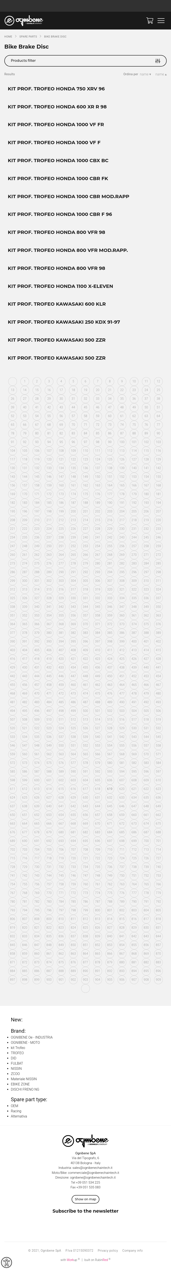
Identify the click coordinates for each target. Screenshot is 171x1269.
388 (146, 632)
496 (36, 711)
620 (122, 789)
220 (158, 520)
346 (109, 606)
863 (73, 953)
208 (12, 520)
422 (85, 659)
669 (85, 823)
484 (49, 702)
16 (49, 390)
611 (12, 789)
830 (146, 927)
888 (61, 971)
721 (85, 858)
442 (12, 676)
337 (158, 598)
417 (24, 659)
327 (36, 598)
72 (97, 424)
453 (146, 676)
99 (110, 442)
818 (158, 919)
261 (24, 554)
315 (49, 589)
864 (85, 953)
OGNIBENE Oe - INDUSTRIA (32, 1037)
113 (122, 450)
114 (134, 450)
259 (158, 546)
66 (24, 424)
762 (109, 884)
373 (122, 624)
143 (12, 476)
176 (97, 494)
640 (49, 806)
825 (85, 927)
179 (134, 494)
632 (109, 797)
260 (12, 554)
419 (49, 659)
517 (134, 719)
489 (109, 702)
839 (97, 936)
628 (61, 797)
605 (97, 780)
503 (122, 711)
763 (122, 884)
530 (134, 728)
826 (97, 927)
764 (134, 884)
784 (61, 901)
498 (61, 711)
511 (61, 719)
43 (61, 407)
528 (109, 728)
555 (122, 745)
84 (85, 433)
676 (12, 832)
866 (109, 953)
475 (97, 693)
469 (24, 693)
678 (36, 832)
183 (24, 502)
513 (85, 719)
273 (12, 563)
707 (73, 849)
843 (146, 936)
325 (12, 598)
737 (122, 867)
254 (97, 546)
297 (146, 572)
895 (146, 971)
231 (134, 528)
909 (158, 979)
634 (134, 797)
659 (122, 815)
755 (24, 884)
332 (97, 598)
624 (12, 797)
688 (158, 832)
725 (134, 858)
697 (109, 841)
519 (158, 719)
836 (61, 936)
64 (158, 416)
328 (49, 598)
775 (109, 893)
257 (134, 546)
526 (85, 728)
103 (158, 442)
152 (122, 476)
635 (146, 797)
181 (158, 494)
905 (109, 979)
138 (109, 468)
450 (109, 676)
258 (146, 546)
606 (109, 780)
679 (49, 832)
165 (122, 485)
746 (73, 875)
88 (134, 433)
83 (73, 433)
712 (134, 849)
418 (36, 659)
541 (109, 737)
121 (61, 459)
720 (73, 858)
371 (97, 624)
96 (73, 442)
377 (12, 632)
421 (73, 659)
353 (36, 615)
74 (122, 424)
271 (146, 554)
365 (24, 624)
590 (73, 771)
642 (73, 806)
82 (61, 433)
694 (73, 841)
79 (24, 433)
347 (122, 606)
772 (73, 893)
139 (122, 468)
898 (24, 979)
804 (146, 910)
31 (73, 398)
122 (73, 459)
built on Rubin (97, 1260)
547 (24, 745)
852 (97, 945)
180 (146, 494)
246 (158, 537)
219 (146, 520)
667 (61, 823)
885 (24, 971)
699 (134, 841)
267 (97, 554)
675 (158, 823)
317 (73, 589)
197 (36, 511)
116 (158, 450)
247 (12, 546)
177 (109, 494)
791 (146, 901)
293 (97, 572)
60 (110, 416)
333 (109, 598)
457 (36, 685)
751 (134, 875)
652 (36, 815)
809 (49, 919)
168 (158, 485)
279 (85, 563)
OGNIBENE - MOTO (25, 1043)
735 (97, 867)
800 (97, 910)
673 (134, 823)
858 (12, 953)
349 (146, 606)
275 (36, 563)
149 (85, 476)
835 (49, 936)
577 (73, 763)
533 (12, 737)
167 (146, 485)
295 (122, 572)
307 (109, 580)
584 (158, 763)
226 (73, 528)
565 (85, 754)
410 (97, 650)
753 (158, 875)
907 (134, 979)
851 (85, 945)
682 (85, 832)
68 (49, 424)
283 (134, 563)
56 (61, 416)
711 (122, 849)
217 (122, 520)
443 (24, 676)
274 (24, 563)
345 (97, 606)
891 (97, 971)
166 (134, 485)
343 (73, 606)
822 (49, 927)
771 (61, 893)
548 (36, 745)
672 (122, 823)
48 (122, 407)
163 (97, 485)
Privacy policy (108, 1250)
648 (146, 806)
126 (122, 459)
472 (61, 693)
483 (36, 702)
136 (85, 468)
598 (12, 780)
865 (97, 953)
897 (12, 979)
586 (24, 771)
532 (158, 728)
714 (158, 849)
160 (61, 485)
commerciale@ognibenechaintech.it (93, 1173)
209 (24, 520)
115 (146, 450)
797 (61, 910)
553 (97, 745)
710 (109, 849)
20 (97, 390)
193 (146, 502)
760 (85, 884)
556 (134, 745)
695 (85, 841)
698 (122, 841)
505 (146, 711)
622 (146, 789)
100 (122, 442)
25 (158, 390)
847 (36, 945)
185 (49, 502)
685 (122, 832)
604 (85, 780)
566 (97, 754)
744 (49, 875)
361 (134, 615)
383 (85, 632)
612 (24, 789)
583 (146, 763)
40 (24, 407)
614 (49, 789)
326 (24, 598)
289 (49, 572)
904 (97, 979)
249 (36, 546)
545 (158, 737)
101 (134, 442)
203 (109, 511)
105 (24, 450)
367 (49, 624)
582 (134, 763)
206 (146, 511)
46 (97, 407)
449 (97, 676)
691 (36, 841)
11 (146, 381)
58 (85, 416)
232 (146, 528)
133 (49, 468)
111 (97, 450)
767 (12, 893)
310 (146, 580)
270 (134, 554)
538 (73, 737)
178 (122, 494)
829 (134, 927)
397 (97, 641)
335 (134, 598)
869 (146, 953)
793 (12, 910)
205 (134, 511)
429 (12, 667)
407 (61, 650)
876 (73, 962)
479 (146, 693)
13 (12, 390)
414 (146, 650)
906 (122, 979)
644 (97, 806)
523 (49, 728)
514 (97, 719)
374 (134, 624)
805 (158, 910)
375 (146, 624)
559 (12, 754)
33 (97, 398)
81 (49, 433)
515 (109, 719)
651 (24, 815)
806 (12, 919)
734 (85, 867)
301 (36, 580)
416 (12, 659)
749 (109, 875)
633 (122, 797)
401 (146, 641)
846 (24, 945)
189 (97, 502)
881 (134, 962)
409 (85, 650)
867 (122, 953)
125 (109, 459)
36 (134, 398)
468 (12, 693)
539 (85, 737)
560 (24, 754)
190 (109, 502)
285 (158, 563)
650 (12, 815)
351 (12, 615)
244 (134, 537)
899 (36, 979)
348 (134, 606)
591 (85, 771)
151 (109, 476)
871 (12, 962)
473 (73, 693)
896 (158, 971)
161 (73, 485)
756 (36, 884)
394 (61, 641)
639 (36, 806)
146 (49, 476)
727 (158, 858)
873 (36, 962)
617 (85, 789)
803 (134, 910)
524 (61, 728)
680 (61, 832)
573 (24, 763)
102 (146, 442)
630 (85, 797)
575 (49, 763)
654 (61, 815)
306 (97, 580)
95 (61, 442)
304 (73, 580)
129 (158, 459)
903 (85, 979)
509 (36, 719)
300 (24, 580)
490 (122, 702)
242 (109, 537)
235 (24, 537)
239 (73, 537)
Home (8, 36)
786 (85, 901)
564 (73, 754)
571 (158, 754)
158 (36, 485)
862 (61, 953)
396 (85, 641)
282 (122, 563)
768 (24, 893)
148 (73, 476)
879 (109, 962)
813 (97, 919)
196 (24, 511)
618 (97, 789)
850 (73, 945)
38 (158, 398)
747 (85, 875)
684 (109, 832)
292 (85, 572)
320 (109, 589)
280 (97, 563)
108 (61, 450)
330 (73, 598)
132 (36, 468)
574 (36, 763)
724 (122, 858)
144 (24, 476)
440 (146, 667)
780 (12, 901)
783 (49, 901)
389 (158, 632)
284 (146, 563)
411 (109, 650)
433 (61, 667)
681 (73, 832)
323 (146, 589)
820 (24, 927)
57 (73, 416)
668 (73, 823)
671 (109, 823)
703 (24, 849)
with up (70, 1260)
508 (24, 719)
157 (24, 485)
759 (73, 884)
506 (158, 711)
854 (122, 945)
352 (24, 615)
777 (134, 893)
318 (85, 589)
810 (61, 919)
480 (158, 693)
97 (85, 442)
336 (146, 598)
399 (122, 641)
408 (73, 650)
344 (85, 606)
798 (73, 910)
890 (85, 971)
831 (158, 927)
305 (85, 580)
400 (134, 641)
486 (73, 702)
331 (85, 598)
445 (49, 676)
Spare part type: (29, 1099)
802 (122, 910)
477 (122, 693)
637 (12, 806)
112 (109, 450)
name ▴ (161, 74)
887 (49, 971)
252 (73, 546)
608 (134, 780)
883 (158, 962)
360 (122, 615)
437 (109, 667)
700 (146, 841)
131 (24, 468)
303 (61, 580)
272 (158, 554)
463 (109, 685)
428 (158, 659)
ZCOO (15, 1074)
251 (61, 546)
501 (97, 711)
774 (97, 893)
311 (158, 580)
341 (49, 606)
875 (61, 962)
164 (109, 485)
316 (61, 589)
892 (109, 971)
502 (109, 711)
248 (24, 546)
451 (122, 676)
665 (36, 823)
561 (36, 754)
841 (122, 936)
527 (97, 728)
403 (12, 650)
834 (36, 936)
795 (36, 910)
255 (109, 546)
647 (134, 806)
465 (134, 685)
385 (109, 632)
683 (97, 832)
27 (24, 398)
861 (49, 953)
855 (134, 945)
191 (122, 502)
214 (85, 520)
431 (36, 667)
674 (146, 823)
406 (49, 650)
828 (122, 927)
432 (49, 667)
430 (24, 667)
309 (134, 580)
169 (12, 494)
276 (49, 563)
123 (85, 459)
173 (61, 494)
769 (36, 893)
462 (97, 685)
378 (24, 632)
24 (146, 390)
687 (146, 832)
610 (158, 780)
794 (24, 910)
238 (61, 537)
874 (49, 962)
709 (97, 849)
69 (61, 424)
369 (73, 624)
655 (73, 815)
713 (146, 849)
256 (122, 546)
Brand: (18, 1031)
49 (134, 407)
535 (36, 737)
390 (12, 641)
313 (24, 589)
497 (49, 711)
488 (97, 702)
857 (158, 945)
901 (61, 979)
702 (12, 849)
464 (122, 685)
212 (61, 520)
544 (146, 737)
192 (134, 502)
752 (146, 875)
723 (109, 858)
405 (36, 650)
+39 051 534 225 (88, 1182)
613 (36, 789)
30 (61, 398)
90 (158, 433)
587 (36, 771)
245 (146, 537)
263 (49, 554)
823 (61, 927)
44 (73, 407)
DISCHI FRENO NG (25, 1089)
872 (24, 962)
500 (85, 711)
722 (97, 858)
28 (37, 398)
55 (49, 416)
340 (36, 606)
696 (97, 841)
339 (24, 606)
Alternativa (19, 1116)
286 (12, 572)
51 (158, 407)
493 (158, 702)
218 (134, 520)
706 (61, 849)
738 (134, 867)
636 (158, 797)
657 (97, 815)
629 (73, 797)
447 (73, 676)
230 (122, 528)
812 (85, 919)
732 (61, 867)
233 (158, 528)
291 (73, 572)
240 (85, 537)
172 (49, 494)
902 (73, 979)
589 (61, 771)
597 (158, 771)
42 (49, 407)
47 (110, 407)
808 (36, 919)
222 (24, 528)
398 (109, 641)
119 (36, 459)
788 (109, 901)
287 (24, 572)
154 (146, 476)
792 (158, 901)
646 (122, 806)
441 (158, 667)
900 (49, 979)
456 (24, 685)
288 (36, 572)
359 (109, 615)
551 (73, 745)
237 (49, 537)
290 (61, 572)
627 (49, 797)
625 (24, 797)
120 (49, 459)
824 (73, 927)
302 (49, 580)
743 (36, 875)
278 (73, 563)
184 (36, 502)
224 (49, 528)
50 (146, 407)
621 (134, 789)
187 (73, 502)
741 (12, 875)
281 (109, 563)
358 (97, 615)
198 (49, 511)
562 (49, 754)
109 (73, 450)
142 (158, 468)
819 (12, 927)
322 (134, 589)
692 (49, 841)
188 (85, 502)
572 (12, 763)
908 (146, 979)
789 (122, 901)
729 (24, 867)
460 (73, 685)
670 (97, 823)
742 (24, 875)
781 (24, 901)
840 (109, 936)
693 (61, 841)
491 (134, 702)
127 (134, 459)
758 (61, 884)
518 (146, 719)
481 (12, 702)
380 (49, 632)
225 (61, 528)
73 (110, 424)
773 (85, 893)
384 (97, 632)
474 (85, 693)
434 (73, 667)
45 (85, 407)
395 (73, 641)
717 (36, 858)
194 (158, 502)
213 (73, 520)
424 (109, 659)
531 (146, 728)
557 (146, 745)
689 (12, 841)
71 (85, 424)
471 (49, 693)
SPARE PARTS (28, 36)
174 (73, 494)
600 (36, 780)
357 (85, 615)
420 (61, 659)
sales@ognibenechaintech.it (92, 1168)
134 (61, 468)
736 (109, 867)
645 (109, 806)
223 (36, 528)
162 (85, 485)
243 (122, 537)
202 (97, 511)
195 (12, 511)
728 (12, 867)
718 (49, 858)
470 (36, 693)
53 (24, 416)
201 (85, 511)
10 (134, 381)
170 (24, 494)
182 (12, 502)
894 (134, 971)
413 (134, 650)
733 (73, 867)
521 (24, 728)
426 (134, 659)
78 (12, 433)
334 (122, 598)
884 (12, 971)
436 (97, 667)
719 (61, 858)
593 (109, 771)
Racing (16, 1111)
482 (24, 702)
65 (12, 424)
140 (134, 468)
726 (146, 858)
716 (24, 858)
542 (122, 737)
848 (49, 945)
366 (36, 624)
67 (37, 424)
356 (73, 615)
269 (122, 554)
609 (146, 780)
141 (146, 468)
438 (122, 667)
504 (134, 711)
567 (109, 754)
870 (158, 953)
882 (146, 962)
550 (61, 745)
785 (73, 901)
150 (97, 476)
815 (122, 919)
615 (61, 789)
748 (97, 875)
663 (12, 823)
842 (134, 936)
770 (49, 893)
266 (85, 554)
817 (146, 919)
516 (122, 719)
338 (12, 606)
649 (158, 806)
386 (122, 632)
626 (36, 797)
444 (36, 676)
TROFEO (17, 1053)
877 (85, 962)
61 (122, 416)
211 (49, 520)
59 (97, 416)
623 (158, 789)
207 (158, 511)
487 (85, 702)
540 (97, 737)
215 (97, 520)
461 (85, 685)
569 (134, 754)
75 (134, 424)
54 (37, 416)
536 (49, 737)
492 (146, 702)
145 (36, 476)
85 (97, 433)
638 (24, 806)
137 (97, 468)
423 (97, 659)
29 (49, 398)
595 (134, 771)
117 (12, 459)
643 (85, 806)
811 (73, 919)
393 (49, 641)
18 (73, 390)
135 (73, 468)
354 (49, 615)
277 (61, 563)
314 (36, 589)
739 (146, 867)
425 (122, 659)
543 (134, 737)
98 (97, 442)
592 (97, 771)
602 (61, 780)
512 (73, 719)
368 (61, 624)
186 (61, 502)
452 (134, 676)
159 (49, 485)
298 (158, 572)
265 (73, 554)
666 (49, 823)
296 (134, 572)
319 (97, 589)
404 (24, 650)
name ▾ (145, 74)
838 (85, 936)
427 (146, 659)
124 (97, 459)
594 (122, 771)
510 (49, 719)
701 (158, 841)
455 (12, 685)
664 (24, 823)
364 (12, 624)
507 (12, 719)
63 (146, 416)
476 (109, 693)
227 (85, 528)
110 (85, 450)
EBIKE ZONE (20, 1084)
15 (37, 390)
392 (36, 641)
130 (12, 468)
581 (122, 763)
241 (97, 537)
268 (109, 554)
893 (122, 971)
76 (146, 424)
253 (85, 546)
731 (49, 867)
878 (97, 962)
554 (109, 745)
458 (49, 685)
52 (12, 416)
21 (110, 390)
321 (122, 589)
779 (158, 893)
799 (85, 910)
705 (49, 849)
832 (12, 936)
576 (61, 763)
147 (61, 476)
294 (109, 572)
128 (146, 459)
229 (109, 528)
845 (12, 945)
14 (24, 390)
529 (122, 728)
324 (158, 589)
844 (158, 936)
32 (85, 398)
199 (61, 511)
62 (134, 416)
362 (146, 615)
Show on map (85, 1199)
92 (24, 442)
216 (109, 520)
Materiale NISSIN (24, 1079)
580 (109, 763)
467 (158, 685)
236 (36, 537)
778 (146, 893)
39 (12, 407)
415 (158, 650)
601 (49, 780)
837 (73, 936)
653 (49, 815)
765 (146, 884)
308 (122, 580)
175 (85, 494)
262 (36, 554)
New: (17, 1020)
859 (24, 953)
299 (12, 580)
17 (61, 390)
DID (13, 1058)
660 (134, 815)
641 (61, 806)
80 (37, 433)
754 (12, 884)
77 (158, 424)
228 (97, 528)
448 (85, 676)
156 (12, 485)
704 (36, 849)
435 (85, 667)
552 (85, 745)
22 (122, 390)
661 (146, 815)
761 (97, 884)
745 (61, 875)
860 (36, 953)
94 (49, 442)
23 (134, 390)
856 (146, 945)
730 (36, 867)
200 (73, 511)
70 (73, 424)
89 (146, 433)
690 (24, 841)
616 (73, 789)
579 (97, 763)
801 (109, 910)
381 (61, 632)
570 (146, 754)
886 (36, 971)
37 (146, 398)
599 (24, 780)
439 (134, 667)
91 (12, 442)
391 (24, 641)
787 (97, 901)
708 (85, 849)
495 (24, 711)
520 (12, 728)
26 (12, 398)
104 (12, 450)
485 (61, 702)
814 (109, 919)
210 (36, 520)
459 (61, 685)
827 (109, 927)
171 (36, 494)
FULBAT (17, 1063)
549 (49, 745)
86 (110, 433)
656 (85, 815)
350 (158, 606)
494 (12, 711)
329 (61, 598)
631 (97, 797)
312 (12, 589)
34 (110, 398)
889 (73, 971)
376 (158, 624)
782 (36, 901)
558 (158, 745)
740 (158, 867)
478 (134, 693)
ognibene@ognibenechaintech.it (93, 1177)
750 (122, 875)
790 (134, 901)
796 (49, 910)
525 (73, 728)
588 (49, 771)
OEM (14, 1106)
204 (122, 511)
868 (134, 953)
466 (146, 685)
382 (73, 632)
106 (36, 450)
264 (61, 554)
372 (109, 624)
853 (109, 945)
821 (36, 927)
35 (122, 398)
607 (122, 780)
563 (61, 754)
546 (12, 745)
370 (85, 624)
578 (85, 763)
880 (122, 962)
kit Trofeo (18, 1048)
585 (12, 771)
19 (85, 390)
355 (61, 615)
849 (61, 945)
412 (122, 650)
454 (158, 676)
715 (12, 858)
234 (12, 537)
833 (24, 936)
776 (122, 893)
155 (158, 476)
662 (158, 815)
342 (61, 606)
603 (73, 780)
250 (49, 546)
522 (36, 728)
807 (24, 919)
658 (109, 815)
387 (134, 632)
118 (24, 459)
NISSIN (16, 1069)
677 (24, 832)
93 (37, 442)
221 (12, 528)
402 (158, 641)
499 (73, 711)
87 (122, 433)
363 (158, 615)
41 (37, 407)
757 (49, 884)
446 (61, 676)
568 (122, 754)
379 (36, 632)
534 (24, 737)
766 (158, 884)
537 (61, 737)
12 (158, 381)
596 (146, 771)
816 (134, 919)
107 (49, 450)
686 (134, 832)
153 (134, 476)
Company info (132, 1250)
